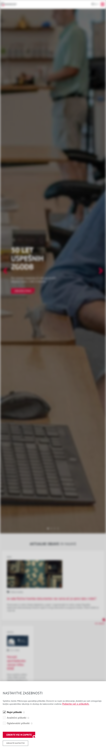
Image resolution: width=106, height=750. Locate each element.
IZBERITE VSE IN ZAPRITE (19, 734)
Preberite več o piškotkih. (75, 703)
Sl (95, 4)
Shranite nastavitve (15, 743)
